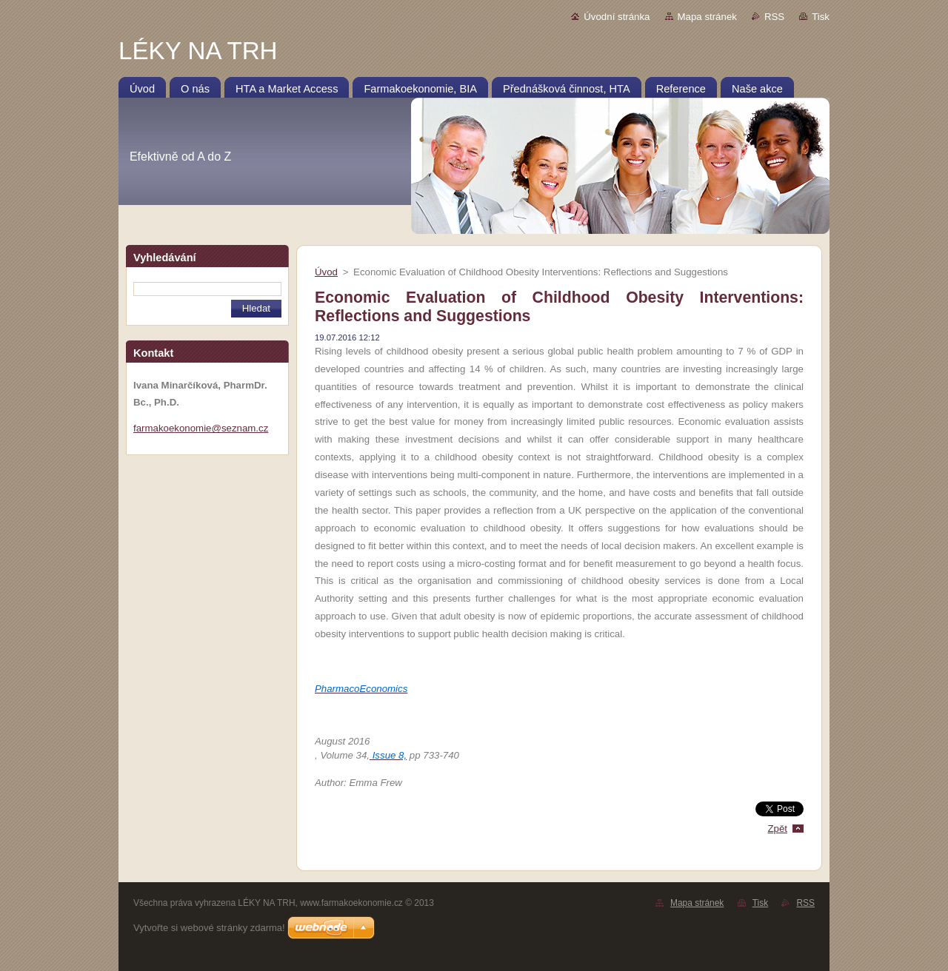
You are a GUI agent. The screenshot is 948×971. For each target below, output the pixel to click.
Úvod (326, 272)
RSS (774, 16)
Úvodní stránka (617, 16)
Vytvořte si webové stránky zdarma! (209, 927)
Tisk (821, 16)
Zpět (777, 828)
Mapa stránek (707, 16)
